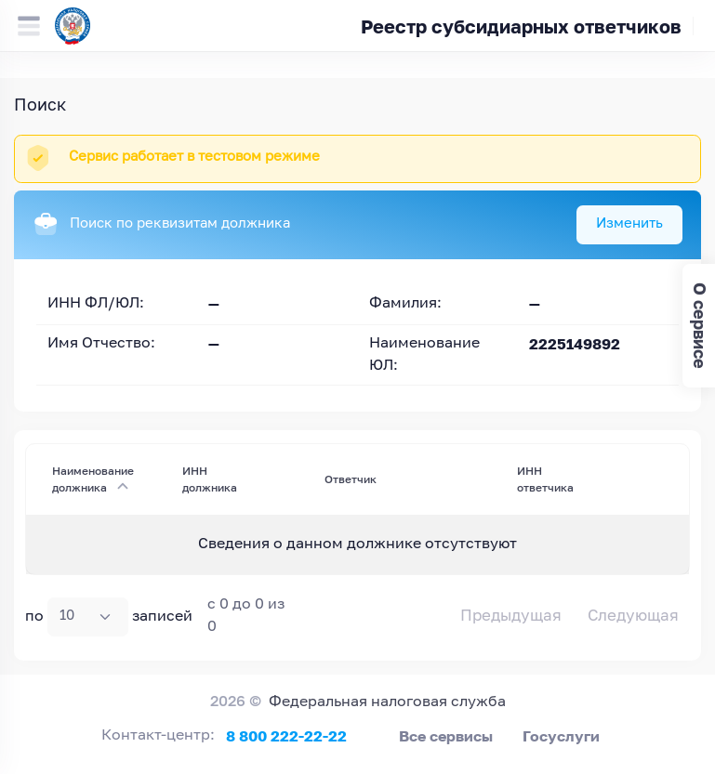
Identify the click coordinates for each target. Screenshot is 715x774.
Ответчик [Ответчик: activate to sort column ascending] (350, 479)
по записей (108, 616)
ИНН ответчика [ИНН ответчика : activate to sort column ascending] (545, 479)
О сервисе (699, 325)
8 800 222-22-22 (286, 736)
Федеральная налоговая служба (387, 702)
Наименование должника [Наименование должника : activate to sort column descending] (93, 479)
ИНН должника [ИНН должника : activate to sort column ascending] (209, 479)
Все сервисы (446, 736)
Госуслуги (561, 736)
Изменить (629, 223)
